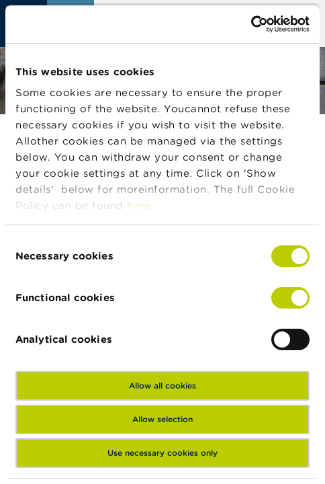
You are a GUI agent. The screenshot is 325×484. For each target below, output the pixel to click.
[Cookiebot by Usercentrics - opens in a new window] (251, 24)
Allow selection (162, 419)
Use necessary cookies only (162, 453)
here (138, 205)
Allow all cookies (162, 385)
